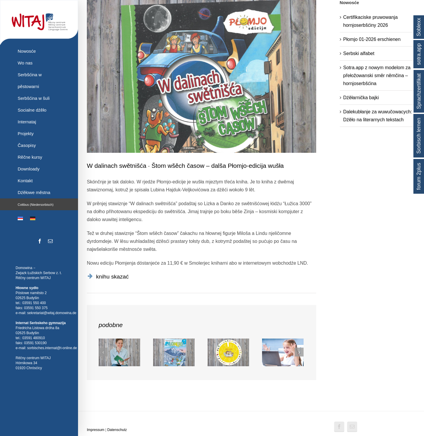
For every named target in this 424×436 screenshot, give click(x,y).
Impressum (95, 430)
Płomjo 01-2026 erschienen (372, 39)
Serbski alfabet (359, 53)
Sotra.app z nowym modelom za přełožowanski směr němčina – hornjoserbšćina (377, 75)
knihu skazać (112, 276)
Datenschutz (117, 430)
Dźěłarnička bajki (361, 97)
